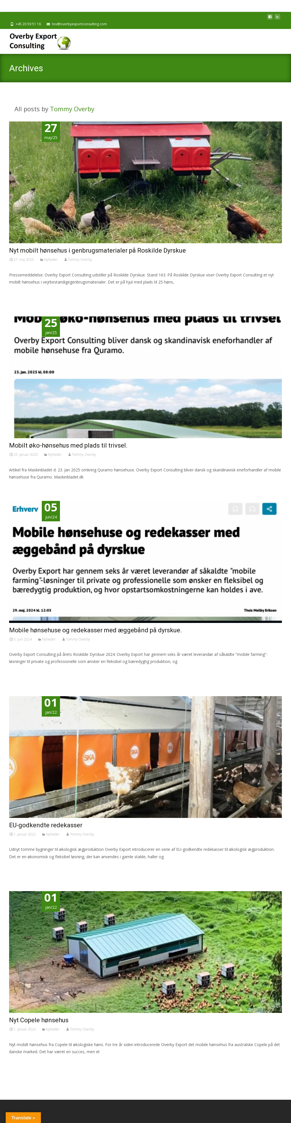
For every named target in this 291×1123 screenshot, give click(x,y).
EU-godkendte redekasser (45, 825)
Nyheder (51, 259)
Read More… (21, 292)
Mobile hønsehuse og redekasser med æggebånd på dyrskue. (95, 630)
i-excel (244, 1111)
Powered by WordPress (205, 1111)
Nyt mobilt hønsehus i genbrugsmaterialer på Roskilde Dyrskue (97, 250)
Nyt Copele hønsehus (38, 1020)
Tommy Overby (72, 108)
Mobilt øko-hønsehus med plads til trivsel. (68, 445)
